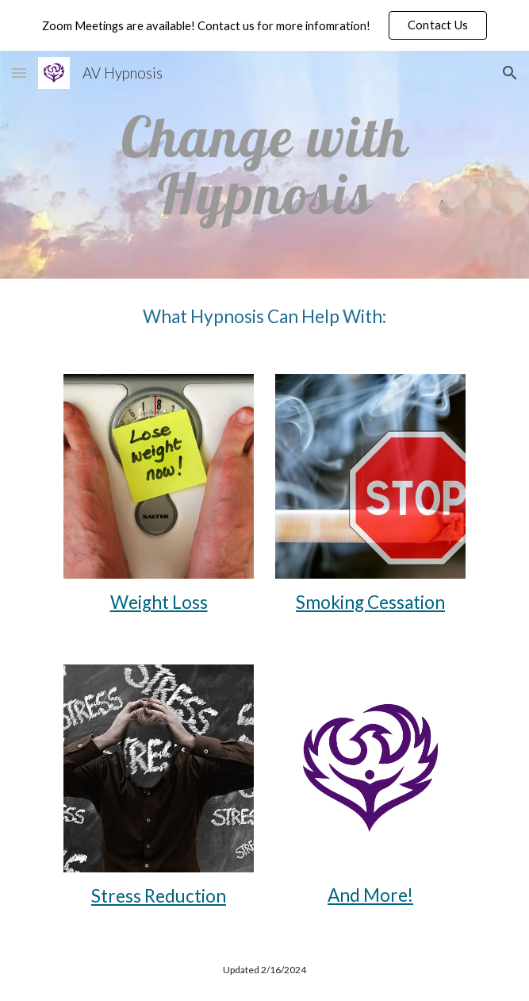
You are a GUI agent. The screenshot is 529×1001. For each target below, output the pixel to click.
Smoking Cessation (370, 602)
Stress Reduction (158, 896)
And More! (370, 895)
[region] (264, 25)
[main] (264, 165)
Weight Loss (159, 602)
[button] (438, 25)
